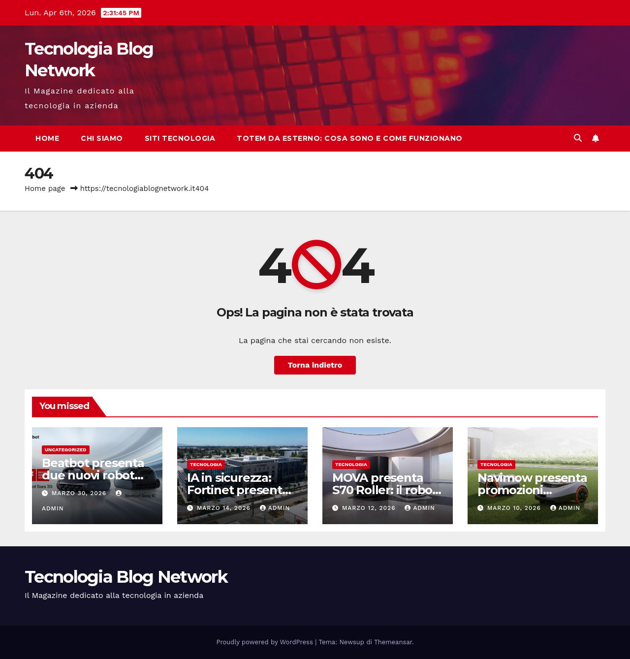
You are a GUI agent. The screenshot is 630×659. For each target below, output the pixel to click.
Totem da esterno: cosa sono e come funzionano (350, 138)
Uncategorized (66, 449)
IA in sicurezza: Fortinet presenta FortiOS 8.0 (238, 490)
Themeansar (393, 642)
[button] (578, 138)
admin (275, 507)
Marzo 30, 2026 (80, 493)
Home (47, 138)
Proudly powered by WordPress (266, 642)
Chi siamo (102, 138)
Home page (45, 188)
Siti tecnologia (180, 138)
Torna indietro (315, 365)
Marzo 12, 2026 (370, 507)
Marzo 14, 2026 (225, 507)
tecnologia (206, 464)
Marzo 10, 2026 (515, 507)
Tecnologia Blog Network (126, 576)
